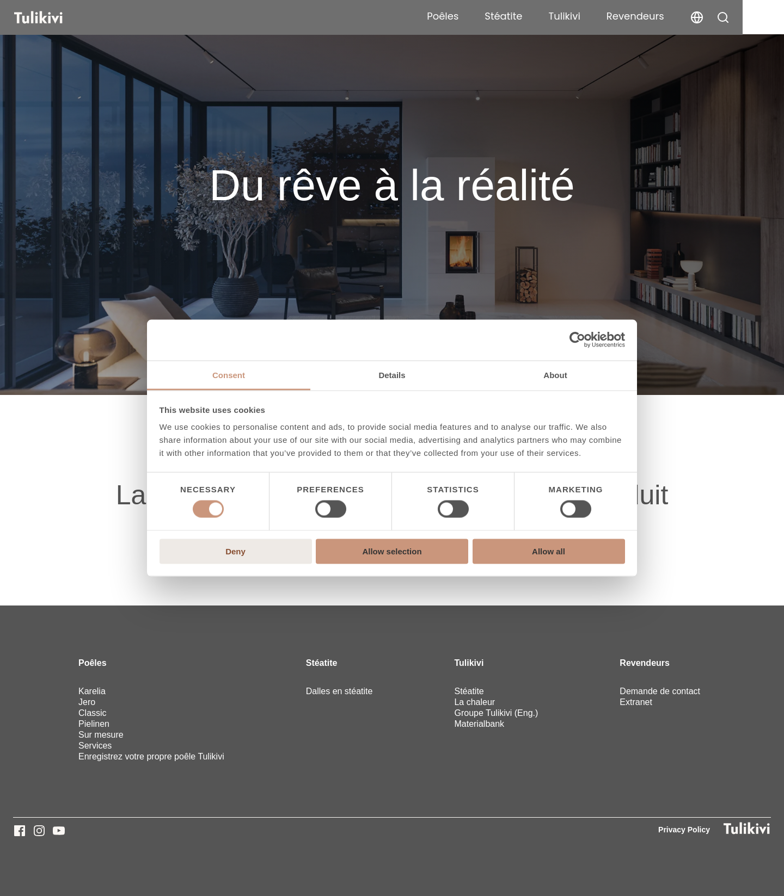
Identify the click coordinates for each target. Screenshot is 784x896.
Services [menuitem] (95, 745)
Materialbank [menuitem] (479, 723)
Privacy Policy (684, 829)
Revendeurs (677, 16)
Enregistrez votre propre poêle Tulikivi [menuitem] (151, 756)
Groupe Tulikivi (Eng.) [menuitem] (496, 713)
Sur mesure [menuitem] (101, 734)
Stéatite (545, 16)
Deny (235, 550)
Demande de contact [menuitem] (660, 691)
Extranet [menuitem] (636, 702)
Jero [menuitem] (86, 702)
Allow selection (391, 550)
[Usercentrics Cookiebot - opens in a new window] (577, 340)
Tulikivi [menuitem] (468, 663)
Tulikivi (606, 16)
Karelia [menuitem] (92, 691)
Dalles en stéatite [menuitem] (339, 691)
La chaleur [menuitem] (474, 702)
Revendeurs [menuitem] (645, 663)
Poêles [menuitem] (92, 663)
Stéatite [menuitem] (322, 663)
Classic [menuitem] (92, 713)
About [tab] (555, 374)
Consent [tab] (228, 374)
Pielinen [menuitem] (93, 723)
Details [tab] (391, 374)
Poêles (484, 16)
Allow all (548, 550)
